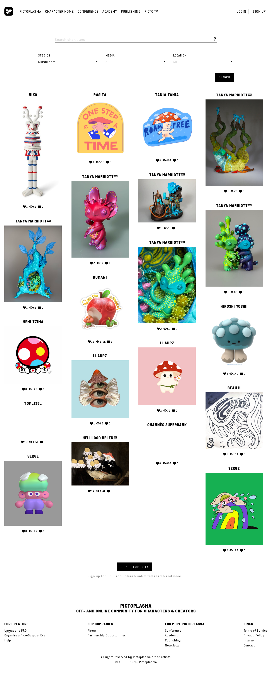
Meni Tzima (33, 322)
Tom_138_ (33, 403)
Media (110, 55)
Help (7, 640)
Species (44, 55)
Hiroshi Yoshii (234, 306)
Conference (88, 11)
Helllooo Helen (98, 438)
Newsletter (173, 645)
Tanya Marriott (232, 95)
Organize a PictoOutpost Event (26, 635)
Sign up (259, 11)
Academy (109, 11)
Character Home (59, 11)
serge (33, 456)
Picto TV (151, 11)
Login (241, 11)
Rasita (100, 95)
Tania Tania (167, 95)
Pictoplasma (30, 11)
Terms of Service (256, 630)
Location (180, 55)
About (92, 630)
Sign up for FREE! (134, 567)
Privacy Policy (254, 635)
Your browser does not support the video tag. (33, 422)
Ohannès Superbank (167, 425)
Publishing (131, 11)
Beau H (234, 388)
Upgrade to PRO (15, 630)
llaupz (167, 343)
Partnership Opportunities (107, 635)
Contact (249, 645)
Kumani (100, 277)
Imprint (249, 640)
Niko (33, 95)
